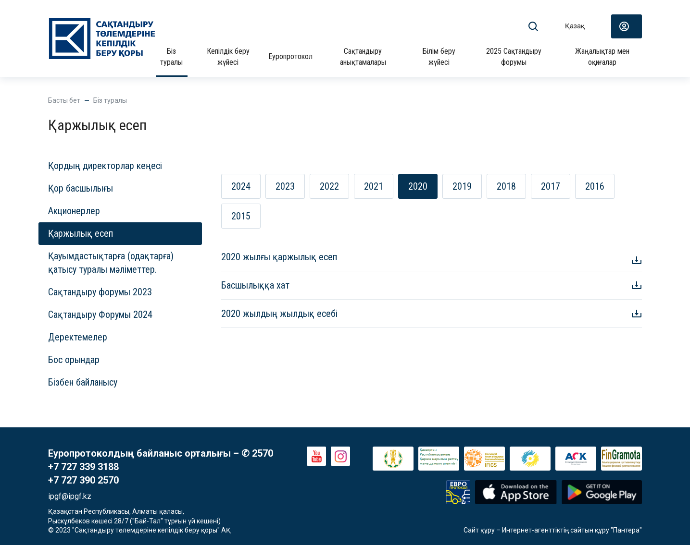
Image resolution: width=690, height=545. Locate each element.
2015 (241, 216)
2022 (329, 186)
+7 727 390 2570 (83, 480)
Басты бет (64, 100)
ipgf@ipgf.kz (69, 496)
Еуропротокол (290, 56)
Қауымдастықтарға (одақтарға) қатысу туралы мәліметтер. (111, 262)
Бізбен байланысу (82, 382)
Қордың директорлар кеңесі (105, 165)
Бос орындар (74, 359)
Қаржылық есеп (80, 233)
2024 (241, 186)
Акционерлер (74, 211)
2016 (594, 186)
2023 (285, 186)
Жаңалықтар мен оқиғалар (602, 56)
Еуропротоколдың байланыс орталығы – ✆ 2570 (160, 453)
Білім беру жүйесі (439, 56)
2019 (462, 186)
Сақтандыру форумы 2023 (100, 292)
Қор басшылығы (80, 188)
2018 (506, 186)
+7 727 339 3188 (83, 466)
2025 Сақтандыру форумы (513, 56)
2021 (373, 186)
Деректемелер (77, 337)
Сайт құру (479, 530)
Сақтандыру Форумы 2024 (100, 314)
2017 (550, 186)
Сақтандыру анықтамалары (363, 56)
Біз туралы (171, 56)
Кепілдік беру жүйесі (228, 56)
